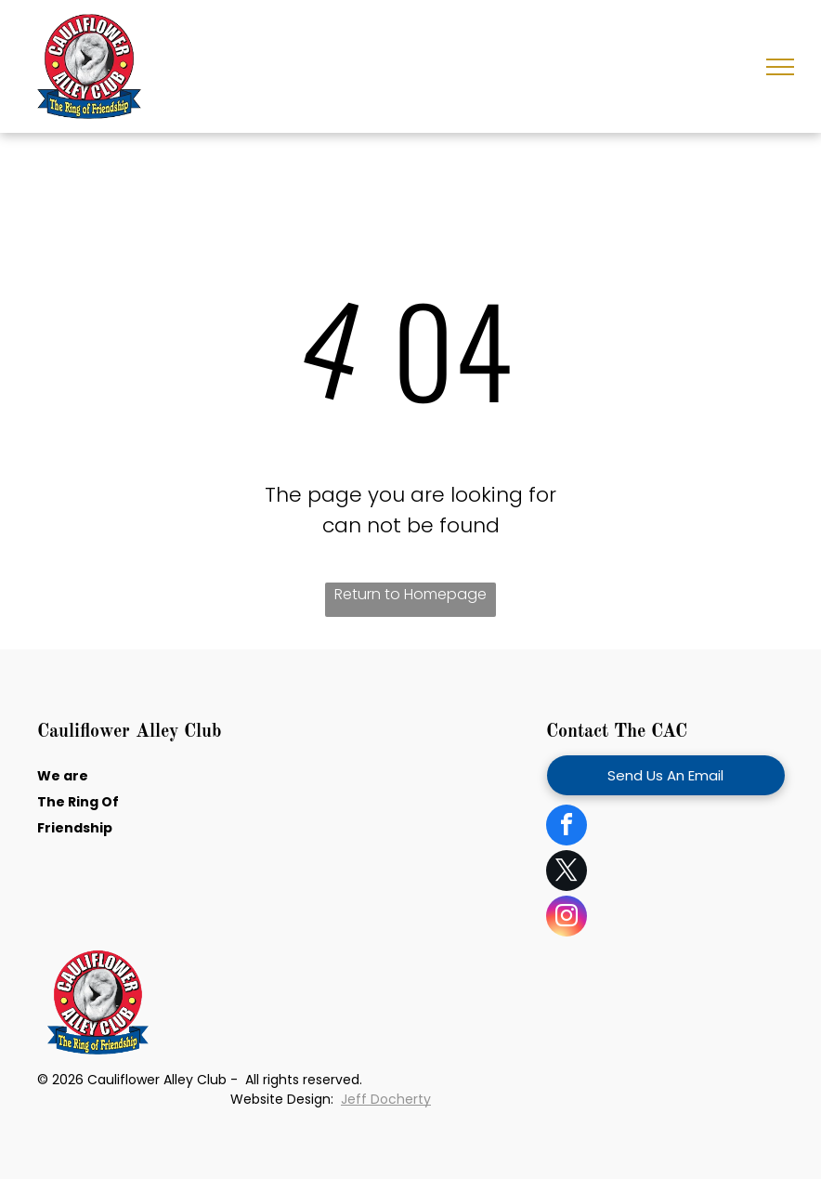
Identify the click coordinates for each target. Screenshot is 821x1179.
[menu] (780, 67)
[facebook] (566, 827)
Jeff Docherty (386, 1099)
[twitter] (566, 873)
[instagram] (566, 918)
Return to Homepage (410, 594)
